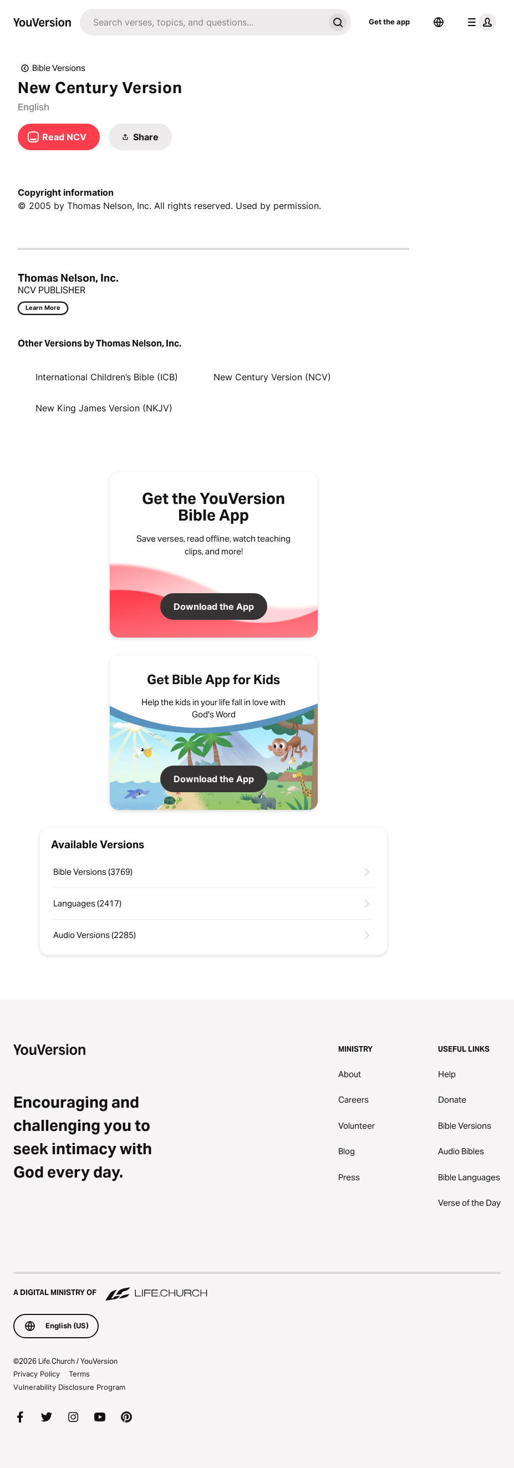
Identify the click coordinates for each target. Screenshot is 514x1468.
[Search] (202, 22)
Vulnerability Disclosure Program (69, 1387)
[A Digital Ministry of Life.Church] (257, 1287)
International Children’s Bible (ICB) (106, 377)
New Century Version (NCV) (272, 377)
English (33, 107)
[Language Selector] (439, 22)
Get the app (389, 21)
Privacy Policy (36, 1373)
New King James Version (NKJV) (103, 408)
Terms (79, 1373)
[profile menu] (480, 22)
